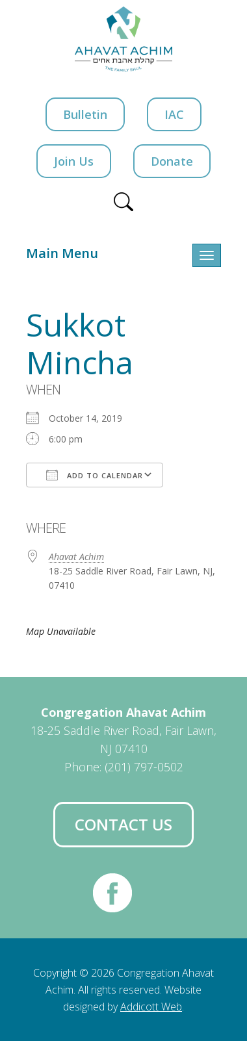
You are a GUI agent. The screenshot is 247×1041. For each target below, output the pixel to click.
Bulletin (85, 114)
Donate (172, 161)
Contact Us (123, 824)
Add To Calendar (94, 475)
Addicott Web (151, 1006)
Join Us (74, 161)
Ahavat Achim (76, 556)
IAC (174, 114)
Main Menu (62, 253)
